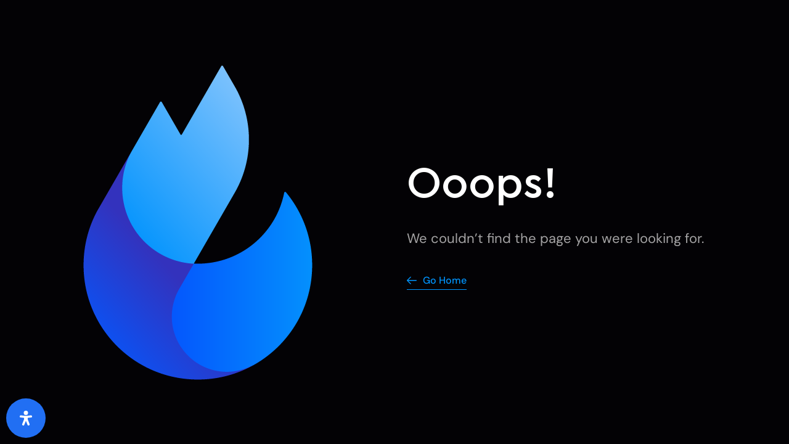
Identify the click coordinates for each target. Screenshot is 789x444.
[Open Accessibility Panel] (26, 418)
